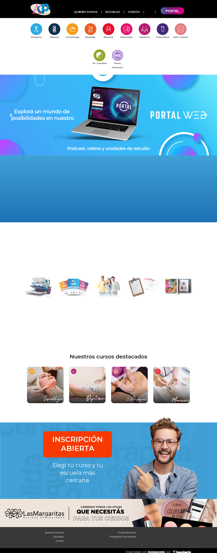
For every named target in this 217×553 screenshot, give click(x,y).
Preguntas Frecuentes (123, 534)
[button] (11, 116)
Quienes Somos (86, 12)
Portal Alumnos (127, 530)
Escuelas (113, 12)
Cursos (134, 12)
